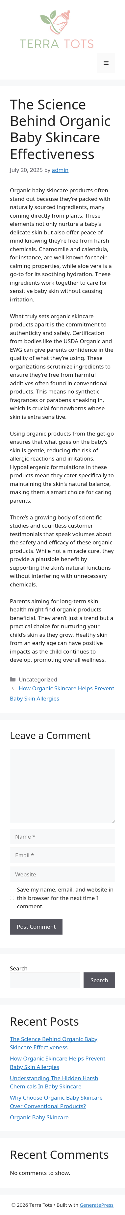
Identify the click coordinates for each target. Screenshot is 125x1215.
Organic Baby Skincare (39, 1117)
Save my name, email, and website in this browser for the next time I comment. (65, 898)
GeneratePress (96, 1205)
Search (19, 968)
